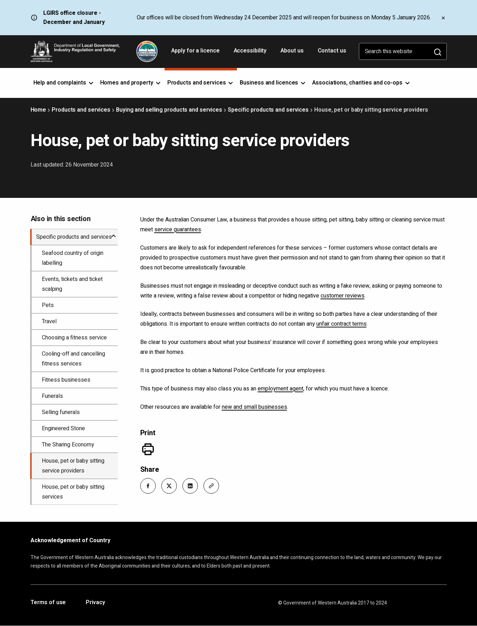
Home (38, 110)
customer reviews (343, 296)
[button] (148, 486)
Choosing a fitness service (74, 337)
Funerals (52, 396)
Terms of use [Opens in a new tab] (48, 602)
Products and (200, 83)
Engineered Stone (63, 428)
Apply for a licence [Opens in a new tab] (196, 53)
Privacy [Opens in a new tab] (95, 602)
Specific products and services (268, 110)
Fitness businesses (66, 380)
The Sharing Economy (68, 444)
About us (292, 50)
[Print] (148, 449)
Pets (48, 305)
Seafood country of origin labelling (72, 258)
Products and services (81, 110)
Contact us (332, 50)
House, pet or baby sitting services (73, 492)
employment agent (280, 388)
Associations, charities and (361, 83)
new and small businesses (254, 407)
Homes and (131, 83)
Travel (49, 321)
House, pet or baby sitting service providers (73, 466)
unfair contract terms (341, 324)
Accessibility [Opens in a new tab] (251, 53)
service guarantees (177, 229)
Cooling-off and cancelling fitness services (73, 359)
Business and (273, 83)
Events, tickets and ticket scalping (72, 284)
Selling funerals (61, 412)
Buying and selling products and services (169, 110)
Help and (64, 83)
